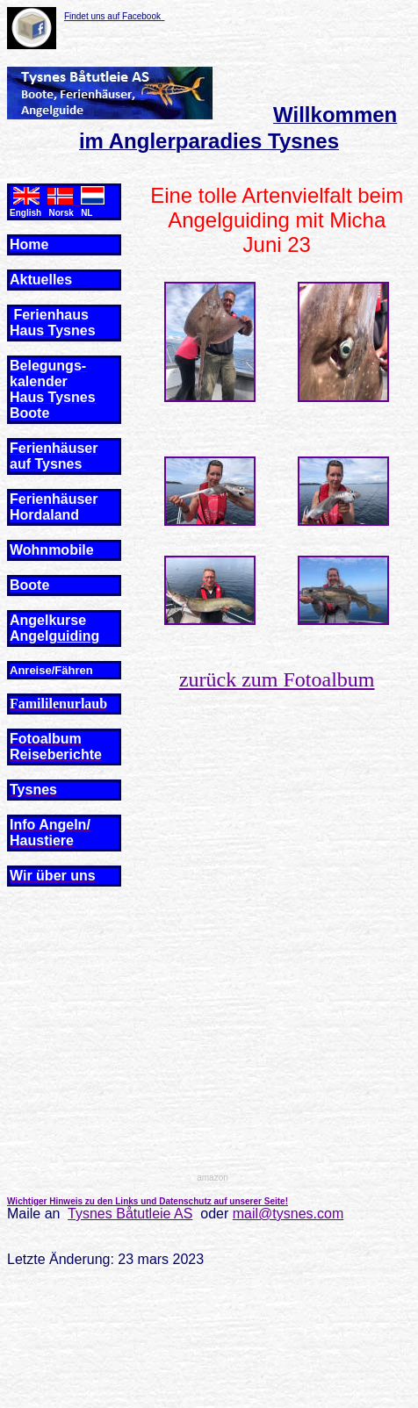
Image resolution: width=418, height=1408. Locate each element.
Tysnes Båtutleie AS (130, 1213)
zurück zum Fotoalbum (277, 679)
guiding (73, 636)
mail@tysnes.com (288, 1213)
